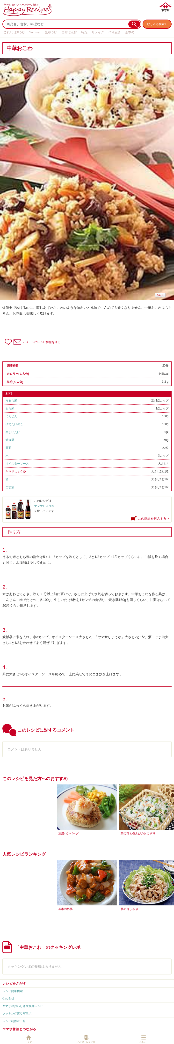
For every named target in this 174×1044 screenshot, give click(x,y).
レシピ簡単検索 (12, 991)
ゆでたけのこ (14, 424)
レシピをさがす (14, 983)
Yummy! (35, 32)
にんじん (11, 416)
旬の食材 (8, 998)
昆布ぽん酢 (69, 32)
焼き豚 (10, 440)
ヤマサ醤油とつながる (19, 1029)
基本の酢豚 (65, 909)
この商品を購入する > (153, 518)
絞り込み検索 (156, 24)
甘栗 (8, 448)
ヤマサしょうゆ (16, 471)
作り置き (114, 32)
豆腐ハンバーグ (68, 833)
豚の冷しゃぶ (129, 909)
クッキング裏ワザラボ (16, 1013)
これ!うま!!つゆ (14, 32)
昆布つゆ (51, 32)
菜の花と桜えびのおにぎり (138, 833)
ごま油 (10, 487)
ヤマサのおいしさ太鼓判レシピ (22, 1006)
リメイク (98, 32)
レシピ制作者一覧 (14, 1021)
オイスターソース (17, 463)
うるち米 (11, 400)
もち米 (10, 408)
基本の (129, 32)
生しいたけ (13, 432)
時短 (84, 32)
